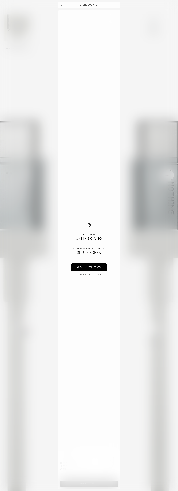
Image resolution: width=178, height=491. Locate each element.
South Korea (89, 274)
